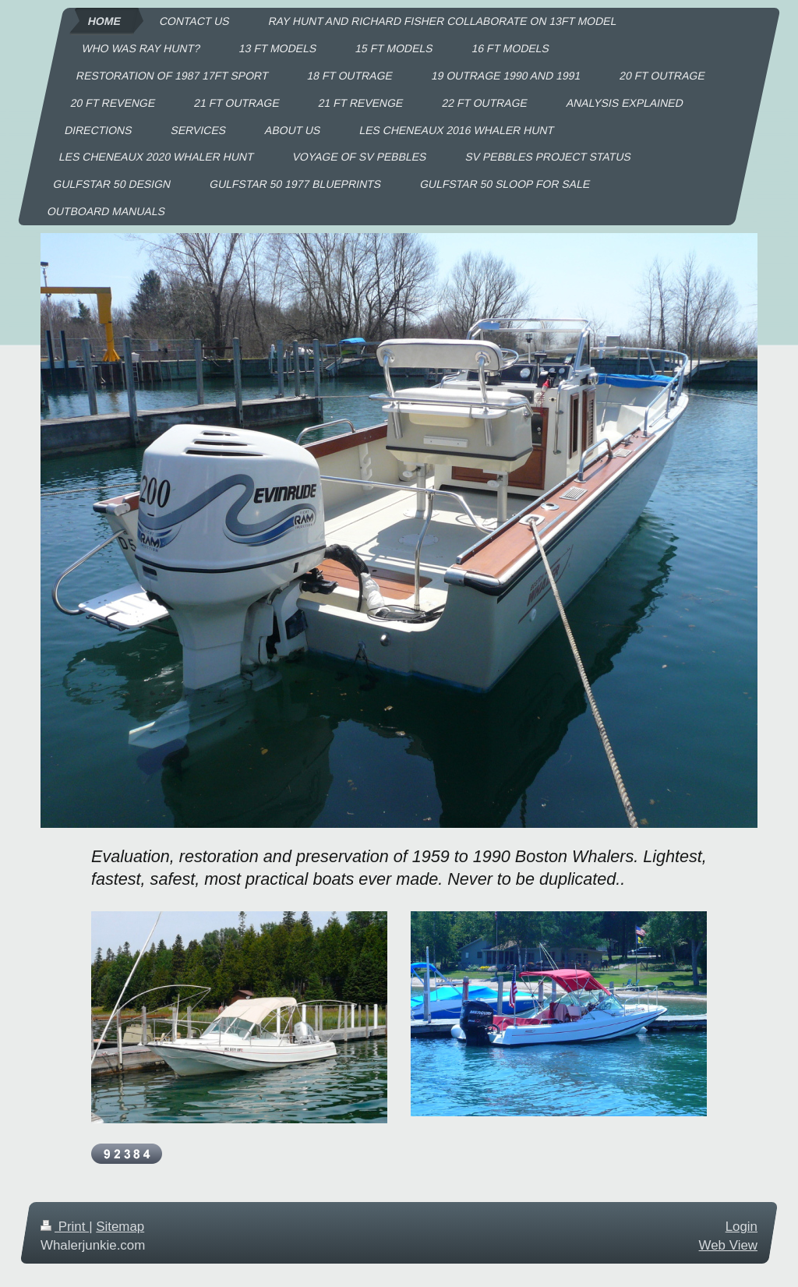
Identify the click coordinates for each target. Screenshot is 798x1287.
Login (741, 1226)
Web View (728, 1245)
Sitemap (120, 1226)
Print (65, 1226)
